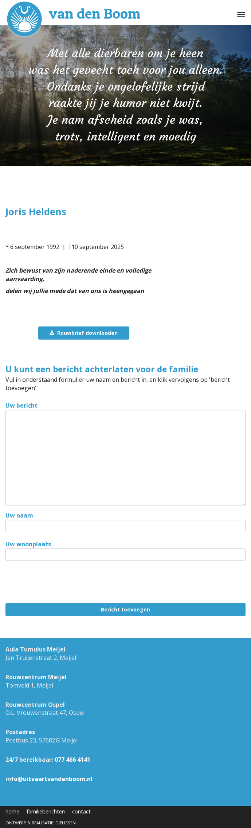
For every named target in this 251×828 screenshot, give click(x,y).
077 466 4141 (72, 760)
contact (81, 811)
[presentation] (60, 583)
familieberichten (46, 811)
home (12, 811)
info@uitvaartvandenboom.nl (49, 779)
